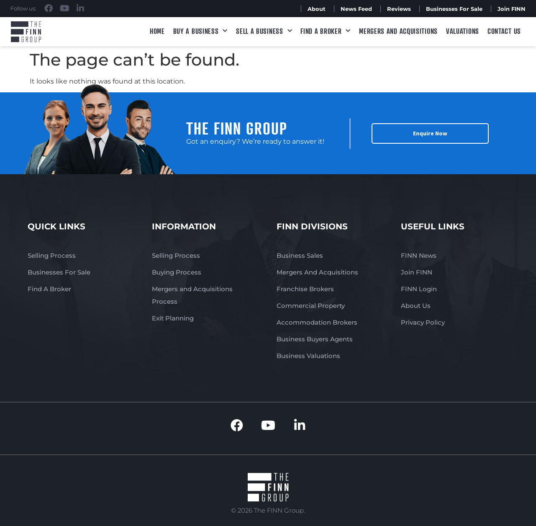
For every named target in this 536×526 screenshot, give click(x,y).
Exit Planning (173, 318)
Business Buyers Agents (315, 339)
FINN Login (419, 289)
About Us (416, 306)
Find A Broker (325, 31)
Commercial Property (311, 306)
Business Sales (300, 255)
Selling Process (52, 255)
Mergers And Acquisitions (317, 272)
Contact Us (504, 31)
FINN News (418, 255)
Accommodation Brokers (317, 322)
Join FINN (512, 8)
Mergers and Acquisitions (398, 31)
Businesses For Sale (454, 8)
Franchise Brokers (305, 289)
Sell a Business (264, 31)
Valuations (462, 31)
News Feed (356, 8)
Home (157, 31)
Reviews (399, 8)
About (317, 8)
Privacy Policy (423, 322)
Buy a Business (200, 31)
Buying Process (176, 272)
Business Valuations (308, 356)
